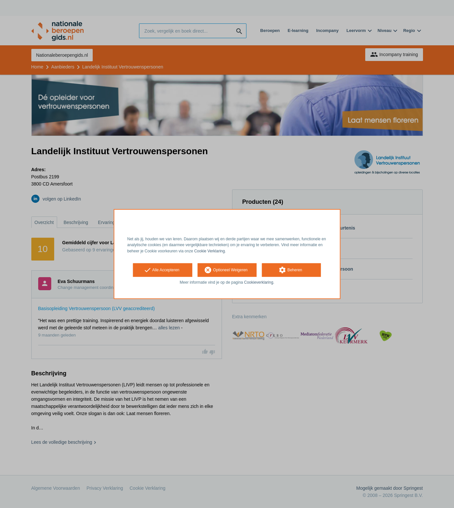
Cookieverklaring (258, 282)
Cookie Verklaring (209, 251)
